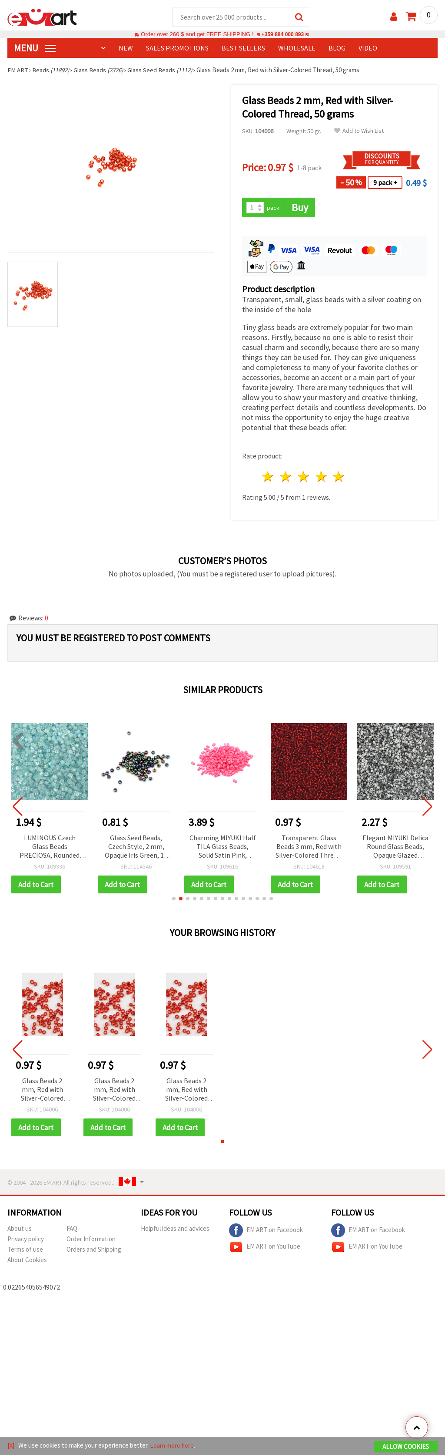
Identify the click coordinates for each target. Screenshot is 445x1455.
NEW (126, 48)
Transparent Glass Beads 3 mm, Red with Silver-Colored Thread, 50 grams (309, 847)
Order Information (91, 1240)
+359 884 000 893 (282, 34)
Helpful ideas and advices (175, 1230)
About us (19, 1230)
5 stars (339, 477)
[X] (11, 1446)
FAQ (71, 1230)
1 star (268, 477)
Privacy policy (25, 1240)
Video (368, 48)
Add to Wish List (359, 131)
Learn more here (172, 1446)
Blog (337, 48)
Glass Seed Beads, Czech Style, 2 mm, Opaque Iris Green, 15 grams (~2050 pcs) (136, 847)
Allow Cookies (405, 1447)
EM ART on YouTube (264, 1248)
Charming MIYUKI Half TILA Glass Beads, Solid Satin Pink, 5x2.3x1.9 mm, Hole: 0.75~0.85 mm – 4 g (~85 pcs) (222, 847)
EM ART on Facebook (266, 1232)
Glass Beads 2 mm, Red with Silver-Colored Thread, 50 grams (42, 1091)
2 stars (286, 477)
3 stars (303, 477)
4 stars (321, 477)
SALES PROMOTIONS (177, 48)
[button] (174, 899)
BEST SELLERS (243, 48)
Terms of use (25, 1250)
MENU (35, 48)
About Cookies (27, 1261)
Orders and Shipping (93, 1250)
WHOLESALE (296, 48)
